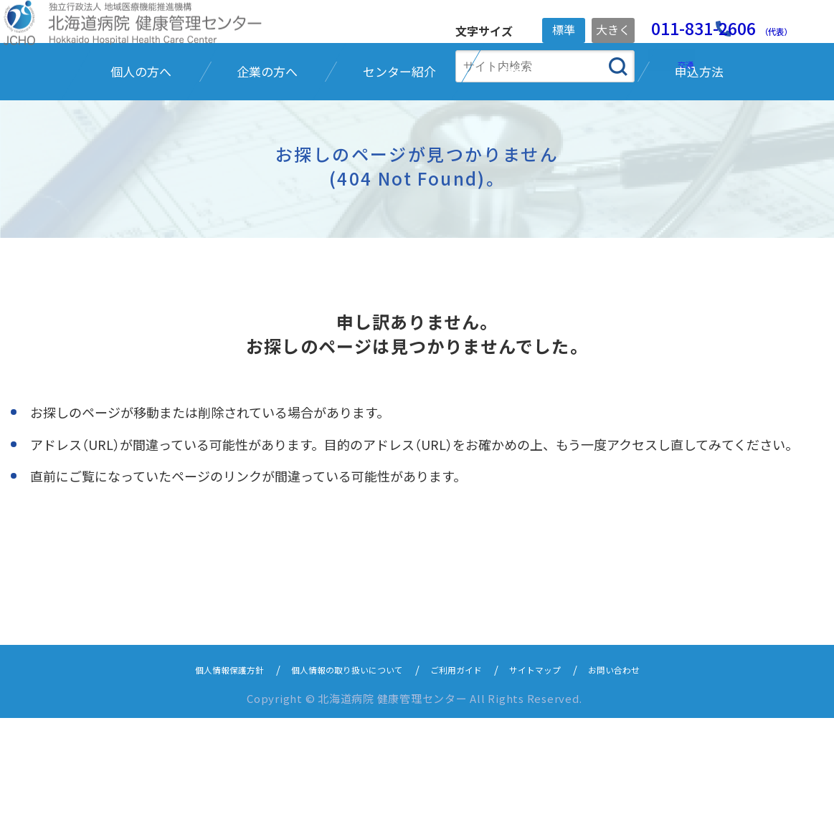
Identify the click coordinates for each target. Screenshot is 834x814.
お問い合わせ (649, 764)
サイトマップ (557, 764)
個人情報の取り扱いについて (336, 764)
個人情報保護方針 (196, 764)
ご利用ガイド (465, 764)
